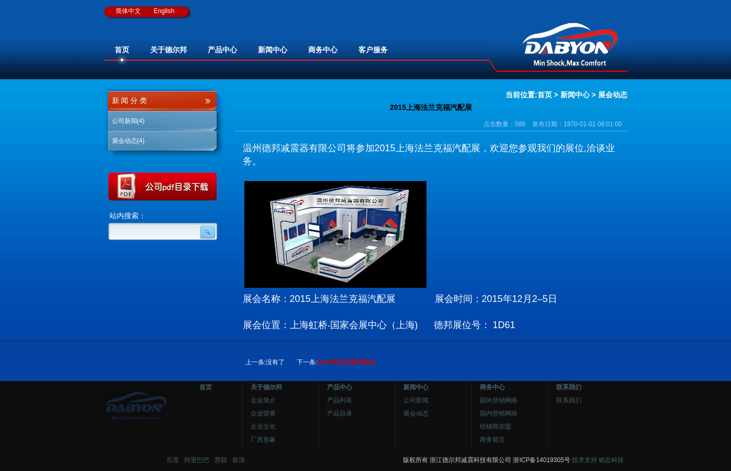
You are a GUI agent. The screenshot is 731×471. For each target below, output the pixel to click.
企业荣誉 (263, 413)
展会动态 (612, 95)
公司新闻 (416, 400)
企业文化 (263, 426)
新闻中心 (575, 95)
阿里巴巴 (196, 460)
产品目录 (339, 413)
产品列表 (339, 400)
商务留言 (492, 439)
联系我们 (568, 400)
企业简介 (263, 400)
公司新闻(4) (128, 121)
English (164, 11)
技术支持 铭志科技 (598, 460)
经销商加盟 (495, 426)
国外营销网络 (499, 400)
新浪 (238, 460)
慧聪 (221, 460)
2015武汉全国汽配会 (347, 362)
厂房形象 (263, 439)
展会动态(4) (128, 140)
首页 (544, 95)
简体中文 (128, 11)
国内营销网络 (499, 413)
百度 (172, 460)
